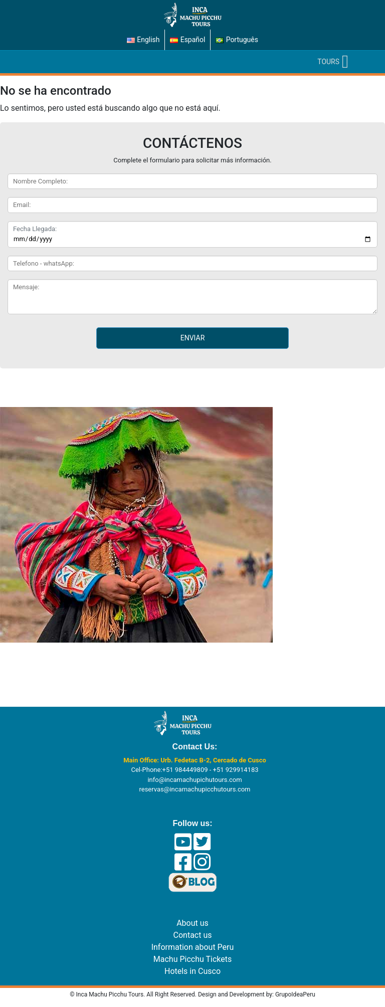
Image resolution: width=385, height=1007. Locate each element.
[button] (328, 62)
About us (192, 923)
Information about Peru (192, 947)
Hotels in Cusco (192, 971)
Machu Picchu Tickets (192, 959)
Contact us (192, 935)
